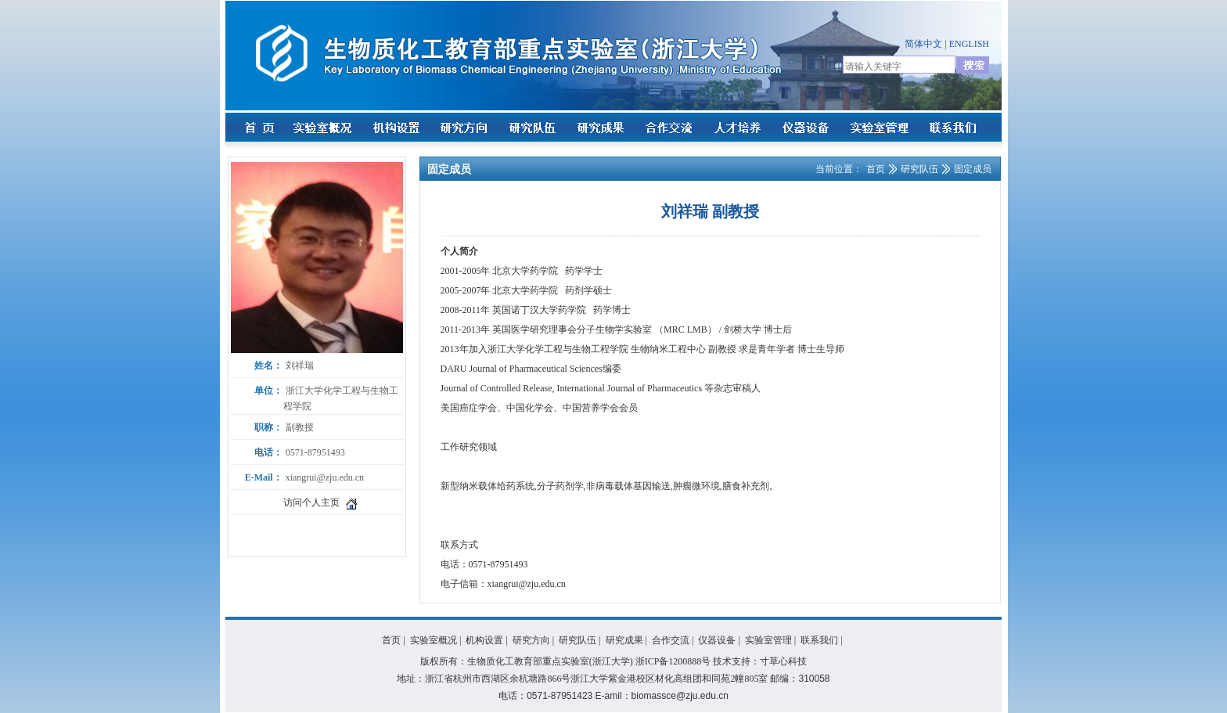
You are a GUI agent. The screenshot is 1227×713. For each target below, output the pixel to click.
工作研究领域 (469, 446)
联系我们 (819, 640)
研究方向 (531, 640)
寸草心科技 (783, 661)
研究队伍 (919, 169)
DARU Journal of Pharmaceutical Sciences (522, 368)
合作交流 (670, 640)
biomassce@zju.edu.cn (680, 695)
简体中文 (923, 43)
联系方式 (459, 544)
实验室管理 (768, 640)
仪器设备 (717, 640)
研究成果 (624, 640)
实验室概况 (433, 640)
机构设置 (484, 640)
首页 (875, 169)
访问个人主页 (311, 502)
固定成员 (972, 169)
